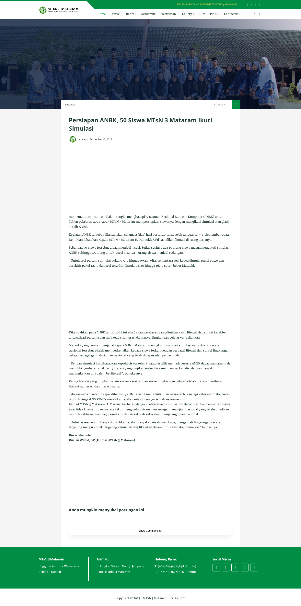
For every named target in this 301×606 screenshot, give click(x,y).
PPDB (214, 14)
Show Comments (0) (150, 530)
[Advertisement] (150, 174)
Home (101, 14)
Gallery (187, 14)
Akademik (148, 14)
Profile (115, 14)
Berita (130, 14)
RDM (201, 14)
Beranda (70, 104)
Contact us (231, 14)
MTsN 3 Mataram (155, 598)
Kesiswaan (168, 14)
